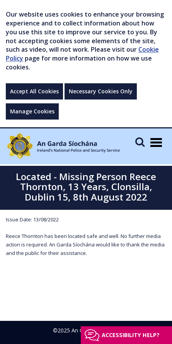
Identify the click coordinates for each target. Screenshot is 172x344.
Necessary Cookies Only (101, 91)
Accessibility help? (131, 335)
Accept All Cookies (34, 91)
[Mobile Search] (140, 141)
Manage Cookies (32, 111)
